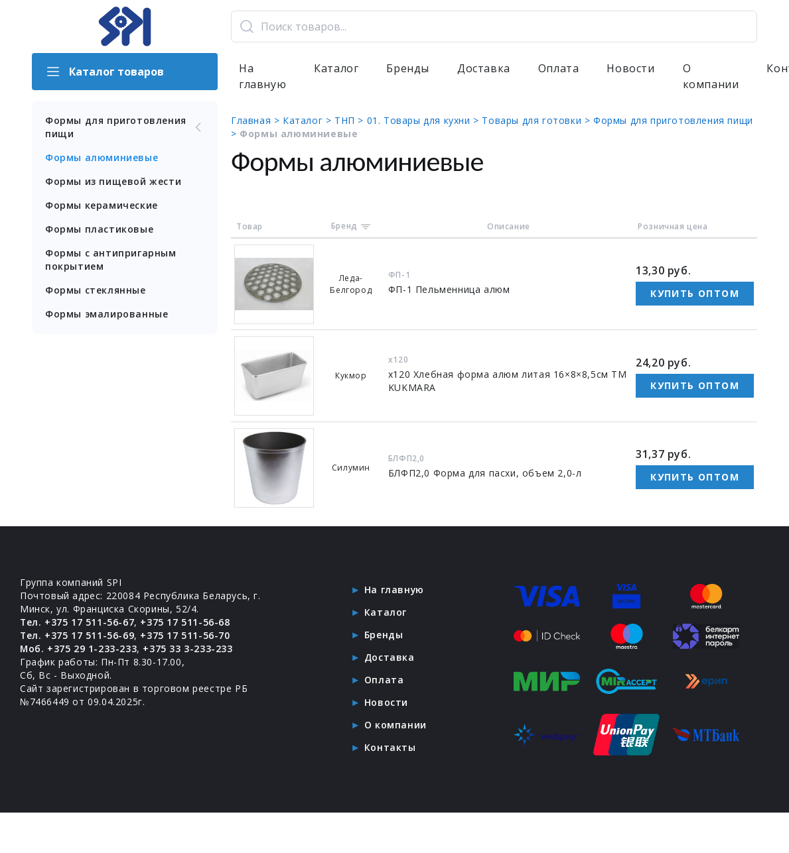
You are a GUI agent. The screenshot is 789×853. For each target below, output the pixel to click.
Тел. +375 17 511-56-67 (77, 622)
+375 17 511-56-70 (185, 635)
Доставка (483, 69)
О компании (711, 77)
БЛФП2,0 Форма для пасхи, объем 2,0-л (485, 473)
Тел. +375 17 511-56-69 (77, 635)
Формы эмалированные (106, 314)
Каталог (336, 69)
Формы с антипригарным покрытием (111, 259)
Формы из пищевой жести (113, 181)
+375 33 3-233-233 (188, 648)
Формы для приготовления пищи (124, 127)
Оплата (558, 69)
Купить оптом (694, 293)
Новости (630, 69)
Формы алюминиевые (101, 157)
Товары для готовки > (537, 120)
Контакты (390, 747)
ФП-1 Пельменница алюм (449, 289)
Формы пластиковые (99, 229)
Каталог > (308, 120)
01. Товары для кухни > (424, 120)
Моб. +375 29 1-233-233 (78, 648)
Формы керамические (101, 205)
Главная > (257, 120)
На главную (262, 77)
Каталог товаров (104, 72)
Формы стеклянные (95, 290)
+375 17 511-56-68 (185, 622)
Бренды (407, 69)
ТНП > (350, 120)
